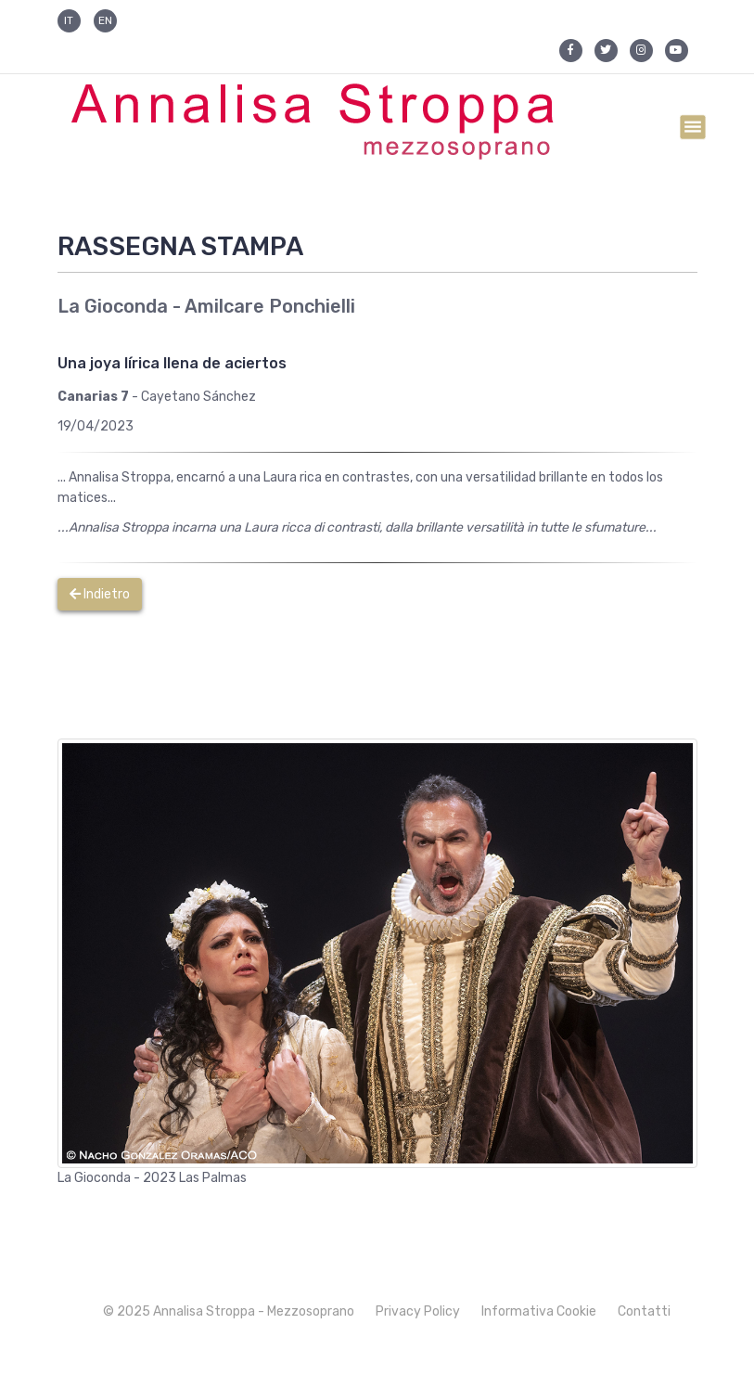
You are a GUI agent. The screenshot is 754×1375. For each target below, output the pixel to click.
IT (68, 20)
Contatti (644, 1311)
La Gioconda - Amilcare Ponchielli (206, 306)
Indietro (100, 594)
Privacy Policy (418, 1311)
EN (105, 20)
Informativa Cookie (538, 1311)
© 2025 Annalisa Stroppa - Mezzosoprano (228, 1311)
